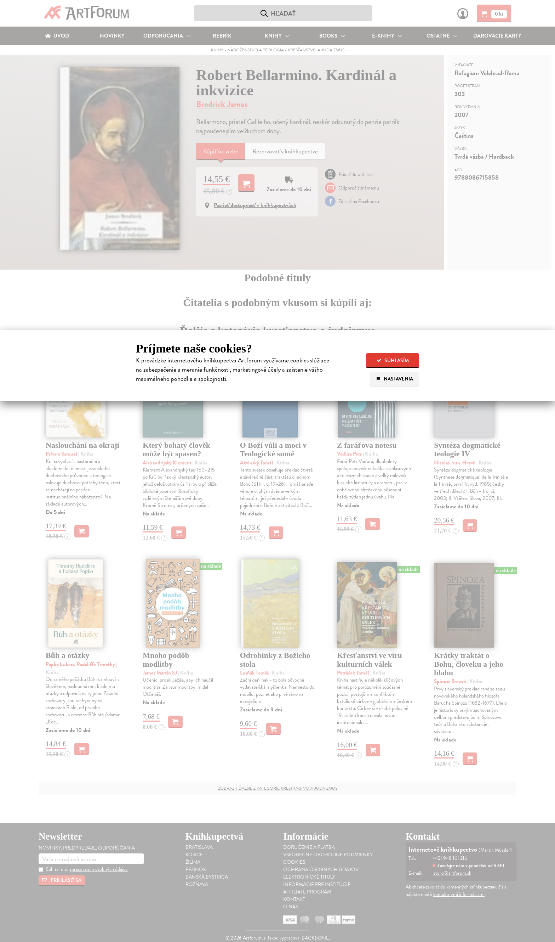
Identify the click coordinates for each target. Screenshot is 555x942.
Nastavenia (394, 379)
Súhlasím (393, 360)
